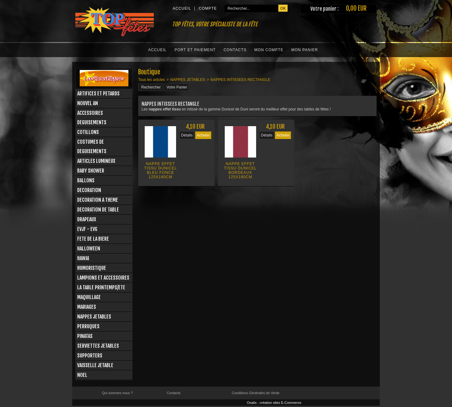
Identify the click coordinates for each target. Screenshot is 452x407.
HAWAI (83, 258)
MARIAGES (86, 307)
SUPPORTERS (89, 355)
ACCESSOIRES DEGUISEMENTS (91, 118)
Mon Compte (268, 50)
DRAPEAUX (86, 219)
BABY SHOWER (90, 171)
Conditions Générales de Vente (255, 393)
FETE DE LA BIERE (93, 239)
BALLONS (85, 180)
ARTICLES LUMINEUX (96, 161)
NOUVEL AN (87, 103)
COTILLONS (88, 132)
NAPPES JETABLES (94, 316)
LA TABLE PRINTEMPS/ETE (101, 287)
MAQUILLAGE (89, 297)
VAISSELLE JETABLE (95, 365)
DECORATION (89, 190)
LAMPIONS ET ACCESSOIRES (103, 278)
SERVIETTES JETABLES (98, 346)
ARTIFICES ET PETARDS (98, 93)
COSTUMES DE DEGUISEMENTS (91, 146)
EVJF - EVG (87, 229)
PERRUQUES (88, 326)
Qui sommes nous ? (117, 393)
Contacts (234, 50)
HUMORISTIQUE (91, 268)
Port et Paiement (195, 50)
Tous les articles (151, 80)
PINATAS (85, 336)
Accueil (157, 50)
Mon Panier (304, 50)
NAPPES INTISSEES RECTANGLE (241, 80)
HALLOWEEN (88, 248)
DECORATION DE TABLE (98, 209)
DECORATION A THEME (97, 200)
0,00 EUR (356, 8)
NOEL (82, 375)
